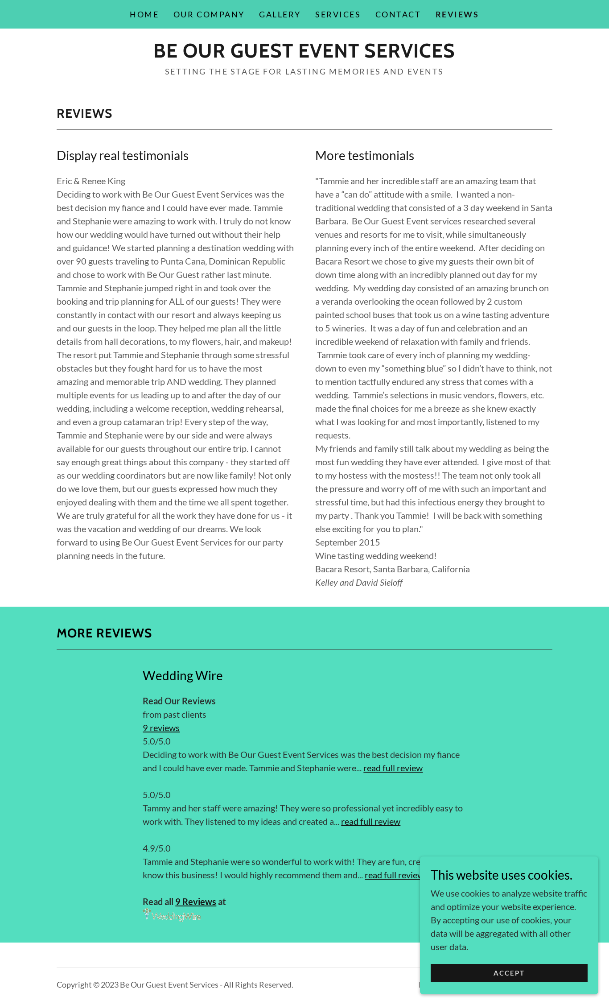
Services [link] (338, 14)
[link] (304, 54)
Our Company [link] (209, 14)
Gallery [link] (280, 14)
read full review (393, 767)
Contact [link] (398, 14)
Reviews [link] (457, 14)
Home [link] (144, 14)
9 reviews (161, 727)
